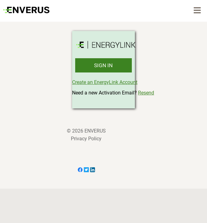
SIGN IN (103, 65)
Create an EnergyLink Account (104, 82)
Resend (146, 93)
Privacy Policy (86, 139)
